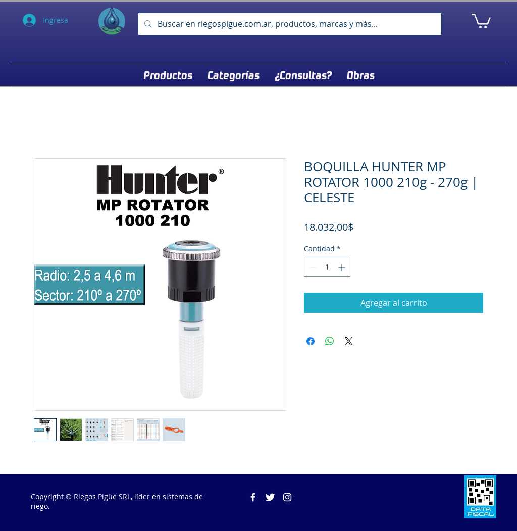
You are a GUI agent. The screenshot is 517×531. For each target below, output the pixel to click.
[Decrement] (311, 267)
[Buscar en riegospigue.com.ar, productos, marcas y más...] (289, 24)
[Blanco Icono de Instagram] (287, 497)
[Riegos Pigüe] (252, 497)
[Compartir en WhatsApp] (330, 341)
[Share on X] (349, 341)
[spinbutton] (327, 267)
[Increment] (342, 267)
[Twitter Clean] (270, 497)
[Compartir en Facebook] (310, 341)
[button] (481, 20)
